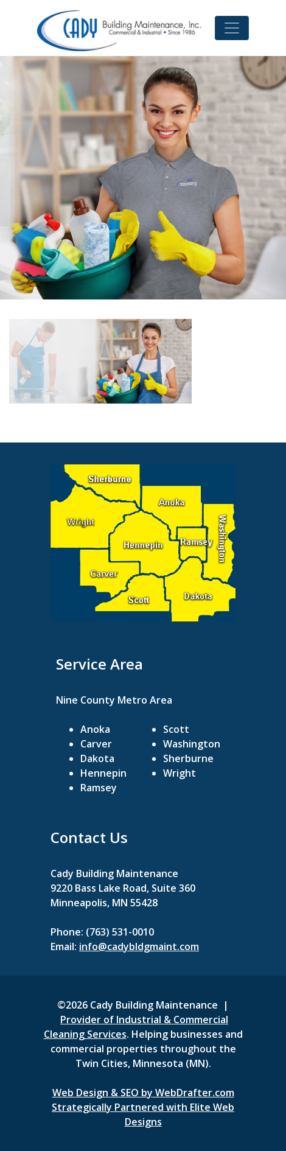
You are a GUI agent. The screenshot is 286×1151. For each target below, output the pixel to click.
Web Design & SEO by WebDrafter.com (143, 1092)
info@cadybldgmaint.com (139, 946)
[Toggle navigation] (232, 28)
